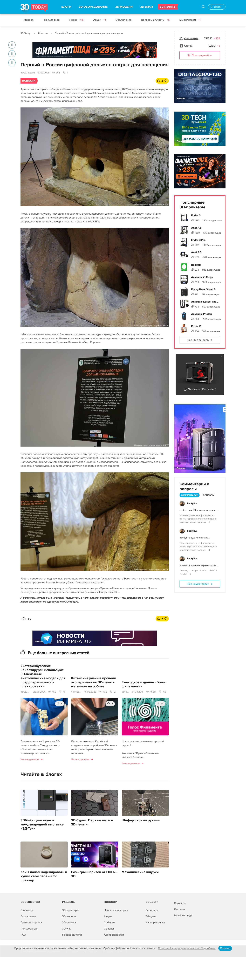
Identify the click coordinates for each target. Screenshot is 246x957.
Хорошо (225, 948)
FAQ (23, 935)
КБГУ (28, 619)
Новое (76, 20)
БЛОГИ (66, 7)
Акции (99, 20)
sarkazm (125, 691)
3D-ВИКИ (146, 7)
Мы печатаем (189, 20)
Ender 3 (196, 215)
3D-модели (69, 916)
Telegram (151, 916)
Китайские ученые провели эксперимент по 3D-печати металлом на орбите (93, 682)
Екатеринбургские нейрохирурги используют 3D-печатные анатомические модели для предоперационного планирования (42, 676)
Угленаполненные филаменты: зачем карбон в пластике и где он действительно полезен (198, 519)
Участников (191, 38)
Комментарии (189, 495)
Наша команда (183, 915)
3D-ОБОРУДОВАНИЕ (93, 7)
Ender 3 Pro (198, 240)
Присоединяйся (200, 55)
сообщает (68, 221)
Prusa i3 (196, 326)
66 (164, 691)
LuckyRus (192, 503)
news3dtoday (27, 72)
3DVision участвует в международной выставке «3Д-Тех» (42, 824)
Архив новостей (114, 935)
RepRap (196, 264)
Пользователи (29, 928)
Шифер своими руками (141, 820)
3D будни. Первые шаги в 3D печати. (92, 822)
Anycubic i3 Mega (202, 277)
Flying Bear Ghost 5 (203, 289)
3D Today (25, 33)
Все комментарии (198, 584)
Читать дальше (29, 759)
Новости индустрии (116, 910)
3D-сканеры (69, 922)
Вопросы (208, 495)
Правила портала (31, 922)
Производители (72, 935)
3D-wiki (66, 928)
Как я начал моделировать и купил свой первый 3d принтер (43, 876)
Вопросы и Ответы (155, 20)
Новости (29, 20)
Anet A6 (196, 252)
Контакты (180, 903)
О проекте (26, 910)
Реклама (39, 53)
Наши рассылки (155, 922)
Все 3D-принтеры (198, 340)
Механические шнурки (140, 872)
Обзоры (109, 928)
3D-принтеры (70, 910)
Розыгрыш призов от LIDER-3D (94, 874)
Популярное (52, 20)
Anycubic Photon (201, 314)
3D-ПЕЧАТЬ (167, 7)
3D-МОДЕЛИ (124, 7)
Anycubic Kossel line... (204, 301)
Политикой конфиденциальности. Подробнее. (187, 948)
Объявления (123, 20)
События (109, 922)
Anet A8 (196, 227)
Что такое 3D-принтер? (202, 389)
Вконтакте (152, 910)
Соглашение (28, 916)
